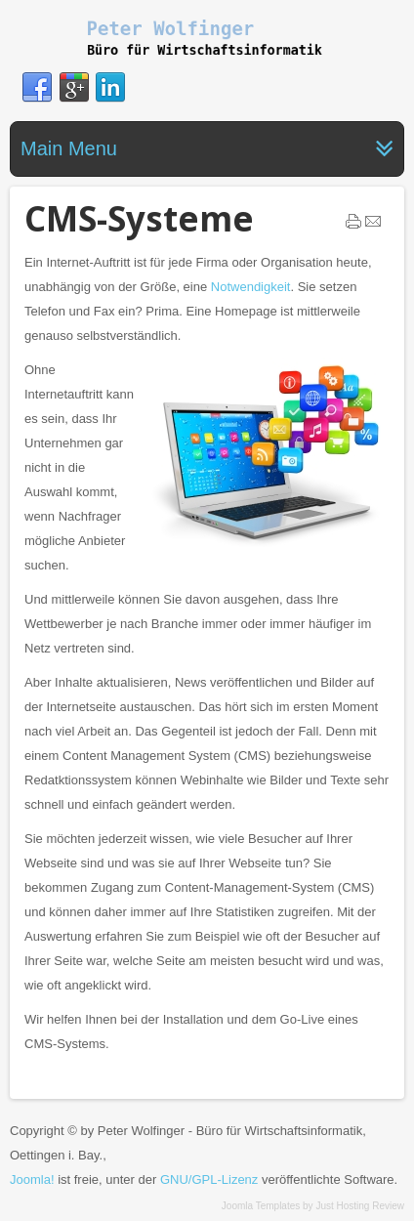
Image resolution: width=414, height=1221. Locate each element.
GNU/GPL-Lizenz (209, 1179)
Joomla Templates (261, 1205)
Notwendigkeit (251, 286)
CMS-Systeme (139, 218)
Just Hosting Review (359, 1205)
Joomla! (32, 1179)
